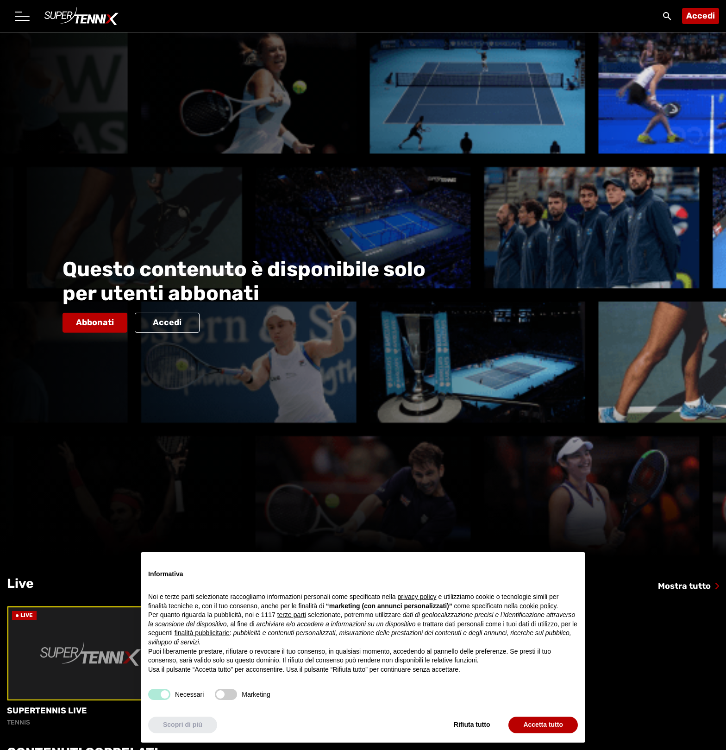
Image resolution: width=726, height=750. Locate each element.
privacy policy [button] (417, 596)
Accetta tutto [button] (543, 724)
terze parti (291, 614)
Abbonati (95, 322)
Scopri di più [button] (182, 724)
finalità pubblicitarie (202, 633)
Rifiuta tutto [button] (472, 724)
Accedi (700, 16)
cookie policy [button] (537, 606)
